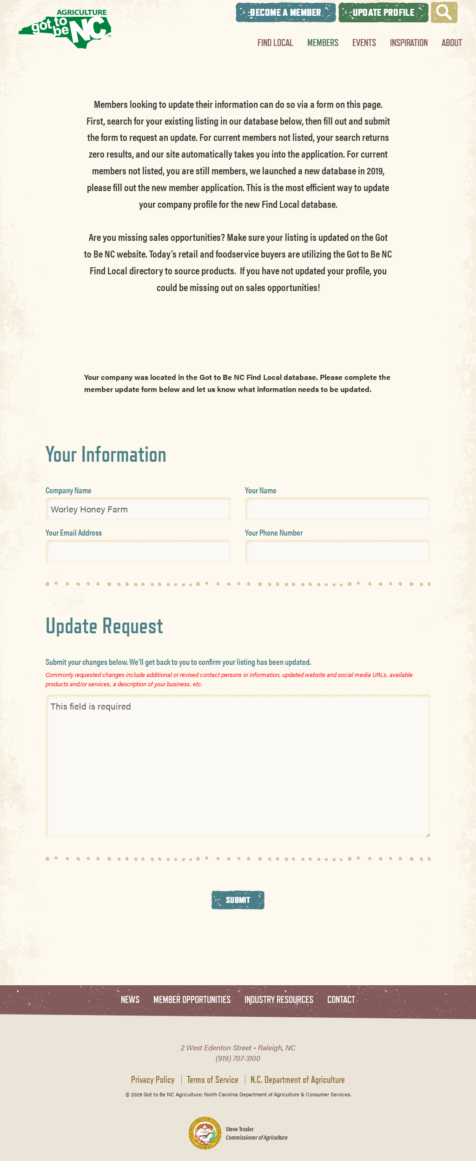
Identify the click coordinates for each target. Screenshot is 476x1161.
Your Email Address (74, 532)
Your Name (261, 490)
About (452, 42)
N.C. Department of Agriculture (298, 1079)
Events (364, 42)
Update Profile (383, 12)
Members (322, 42)
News (130, 1000)
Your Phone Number (274, 532)
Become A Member (286, 12)
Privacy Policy (153, 1079)
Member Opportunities (192, 1000)
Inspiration (409, 42)
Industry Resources (279, 1000)
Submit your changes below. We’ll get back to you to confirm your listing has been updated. (178, 661)
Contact (341, 1000)
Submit (238, 900)
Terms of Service (212, 1079)
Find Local (275, 42)
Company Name (69, 490)
